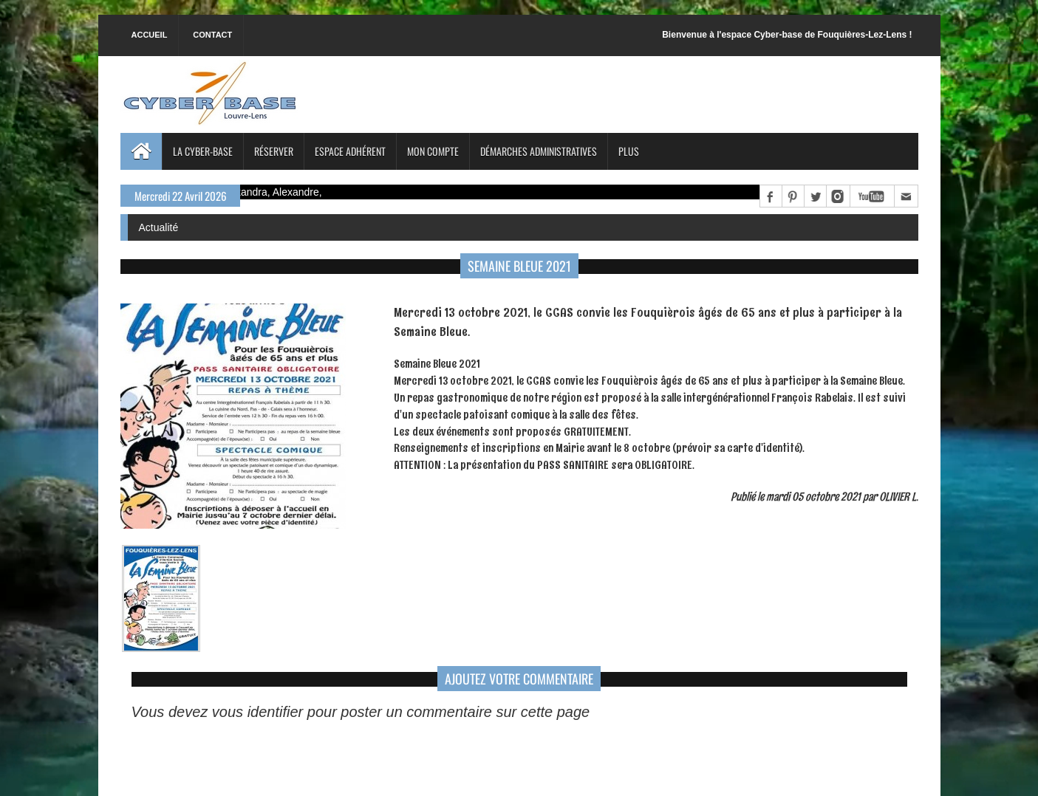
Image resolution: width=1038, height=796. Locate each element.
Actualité (159, 227)
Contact (212, 34)
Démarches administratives (538, 151)
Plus (628, 151)
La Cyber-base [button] (203, 151)
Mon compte (433, 151)
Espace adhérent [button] (350, 151)
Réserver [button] (273, 151)
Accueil (150, 34)
